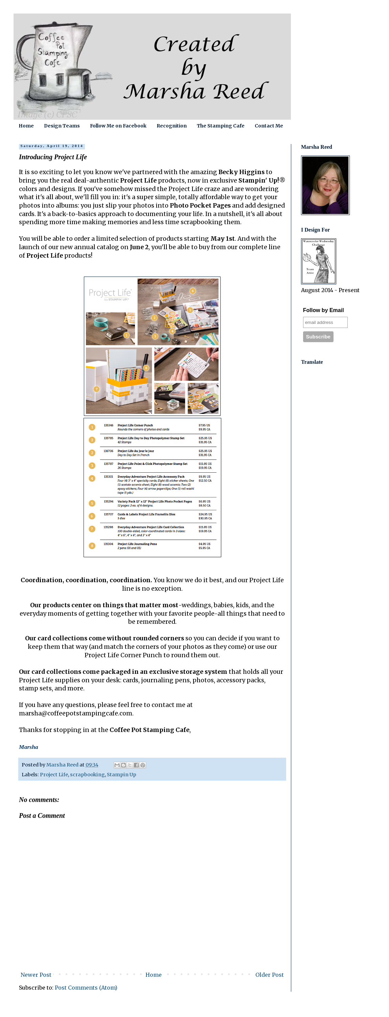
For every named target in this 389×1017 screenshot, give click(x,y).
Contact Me (269, 126)
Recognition (172, 126)
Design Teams (62, 126)
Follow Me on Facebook (118, 126)
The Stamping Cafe (221, 126)
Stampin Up (121, 775)
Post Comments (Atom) (86, 987)
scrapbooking (87, 775)
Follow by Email (323, 310)
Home (26, 126)
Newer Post (36, 974)
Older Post (269, 974)
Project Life (54, 775)
